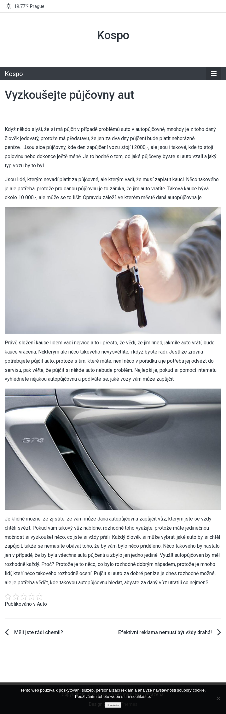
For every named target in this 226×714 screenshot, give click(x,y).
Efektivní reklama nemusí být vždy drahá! (165, 632)
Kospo (113, 35)
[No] (218, 698)
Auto (42, 604)
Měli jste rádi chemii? (38, 632)
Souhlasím (113, 705)
